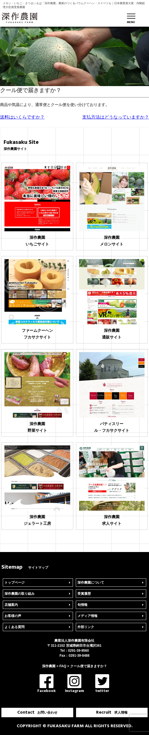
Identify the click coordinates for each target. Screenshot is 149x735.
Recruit (112, 712)
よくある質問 (14, 627)
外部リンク (85, 627)
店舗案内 (11, 605)
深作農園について (90, 583)
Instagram (74, 684)
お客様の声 (12, 616)
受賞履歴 (84, 594)
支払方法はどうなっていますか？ (115, 117)
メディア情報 (87, 616)
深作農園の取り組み (19, 594)
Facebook (46, 684)
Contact (37, 712)
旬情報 (82, 605)
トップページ (14, 583)
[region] (74, 56)
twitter (102, 684)
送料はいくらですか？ (22, 117)
